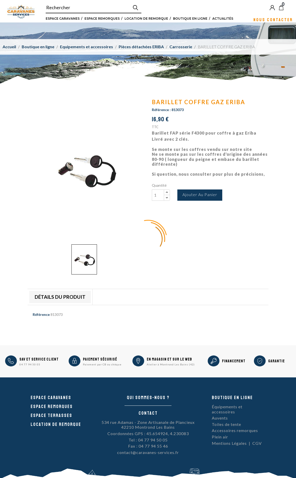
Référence (41, 314)
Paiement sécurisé (100, 359)
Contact (148, 413)
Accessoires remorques (235, 430)
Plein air (220, 436)
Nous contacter (273, 19)
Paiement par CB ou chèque (102, 364)
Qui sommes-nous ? (148, 397)
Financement (233, 361)
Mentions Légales (229, 443)
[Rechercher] (93, 7)
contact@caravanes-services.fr (148, 452)
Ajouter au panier (199, 194)
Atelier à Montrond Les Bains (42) (171, 364)
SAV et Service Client (39, 359)
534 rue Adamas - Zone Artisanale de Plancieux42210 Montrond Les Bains (148, 425)
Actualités (222, 18)
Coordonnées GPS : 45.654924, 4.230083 (148, 433)
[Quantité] (158, 195)
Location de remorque (146, 18)
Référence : (161, 109)
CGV (257, 443)
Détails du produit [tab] (60, 297)
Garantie (276, 361)
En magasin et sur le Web (169, 359)
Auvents (220, 417)
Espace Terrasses (51, 415)
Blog (289, 7)
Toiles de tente (226, 424)
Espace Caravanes (63, 18)
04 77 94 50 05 (29, 364)
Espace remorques (102, 18)
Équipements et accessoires (227, 409)
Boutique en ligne (190, 18)
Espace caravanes (51, 397)
